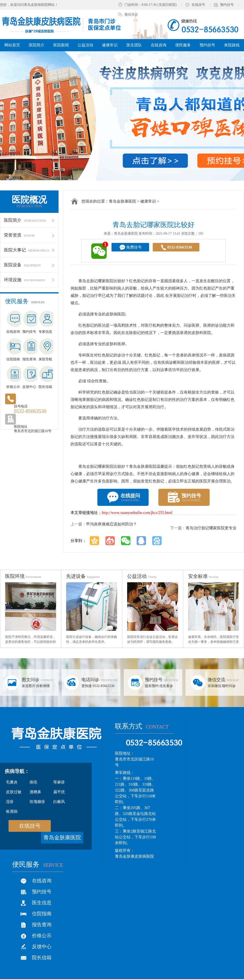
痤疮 (33, 782)
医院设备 (29, 265)
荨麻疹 (59, 782)
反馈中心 (41, 946)
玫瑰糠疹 (37, 802)
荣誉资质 (29, 235)
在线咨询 (41, 880)
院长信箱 (41, 957)
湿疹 (10, 802)
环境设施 (29, 279)
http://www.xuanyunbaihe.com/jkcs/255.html (137, 512)
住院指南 (41, 913)
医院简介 (29, 220)
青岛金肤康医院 (122, 201)
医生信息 (41, 902)
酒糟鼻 (35, 792)
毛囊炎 (12, 782)
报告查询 (41, 924)
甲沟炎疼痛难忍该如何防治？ (111, 524)
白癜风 (59, 802)
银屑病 (12, 811)
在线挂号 (198, 5)
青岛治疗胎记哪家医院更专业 (211, 528)
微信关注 (131, 14)
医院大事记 (29, 250)
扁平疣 (59, 792)
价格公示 (41, 935)
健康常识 (148, 201)
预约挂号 (227, 5)
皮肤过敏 (13, 792)
